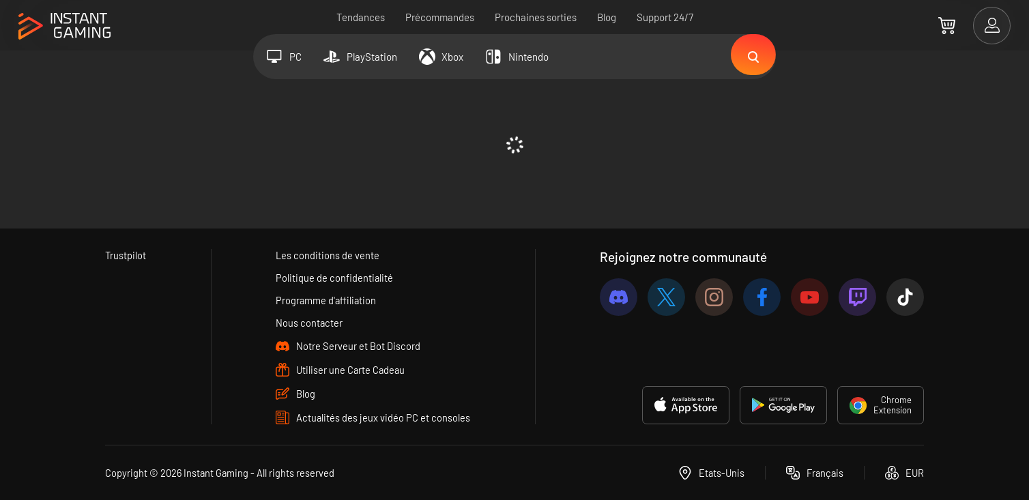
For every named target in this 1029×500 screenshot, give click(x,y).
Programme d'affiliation (327, 300)
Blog (606, 17)
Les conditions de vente (328, 255)
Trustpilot (126, 255)
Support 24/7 (665, 17)
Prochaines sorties (536, 17)
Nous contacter (309, 323)
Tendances (360, 17)
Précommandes (439, 17)
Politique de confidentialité (335, 277)
